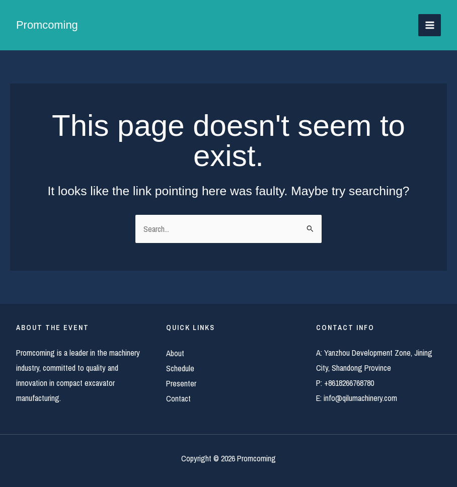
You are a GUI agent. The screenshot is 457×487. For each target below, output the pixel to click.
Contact (178, 398)
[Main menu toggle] (429, 25)
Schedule (180, 368)
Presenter (181, 383)
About (175, 353)
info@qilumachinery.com (360, 397)
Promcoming (47, 25)
